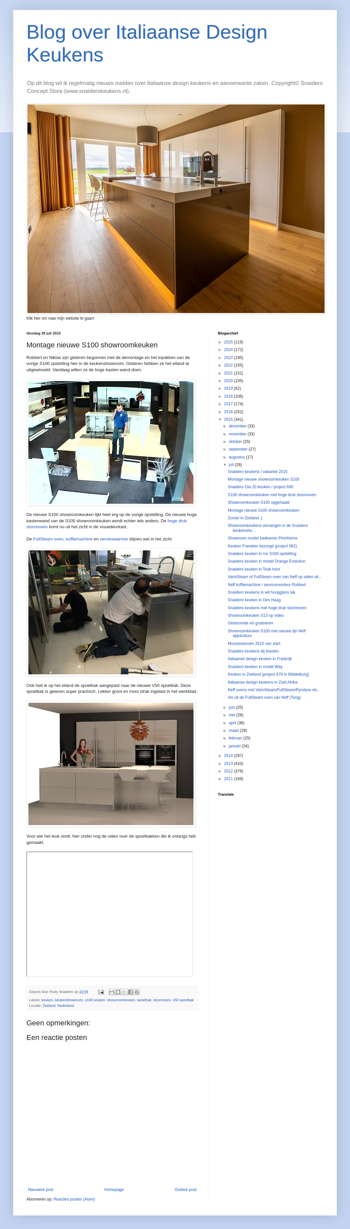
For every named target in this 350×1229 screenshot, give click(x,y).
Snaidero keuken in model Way (255, 666)
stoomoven (162, 1000)
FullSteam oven (48, 538)
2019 (229, 388)
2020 (229, 380)
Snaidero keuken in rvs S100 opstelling (262, 553)
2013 (229, 763)
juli (232, 464)
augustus (237, 457)
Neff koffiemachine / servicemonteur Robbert (267, 584)
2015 (229, 419)
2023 (229, 357)
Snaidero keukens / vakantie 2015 (258, 471)
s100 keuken (95, 1000)
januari (235, 746)
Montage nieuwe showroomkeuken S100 (263, 479)
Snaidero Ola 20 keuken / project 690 (260, 487)
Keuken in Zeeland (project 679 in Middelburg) (268, 674)
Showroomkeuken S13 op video (256, 615)
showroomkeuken (121, 1000)
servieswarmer (114, 538)
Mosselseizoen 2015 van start (254, 643)
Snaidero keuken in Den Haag (254, 600)
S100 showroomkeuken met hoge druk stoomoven (272, 495)
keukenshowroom (69, 1000)
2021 (229, 373)
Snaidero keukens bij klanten (253, 651)
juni (232, 707)
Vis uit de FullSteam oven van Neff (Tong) (264, 697)
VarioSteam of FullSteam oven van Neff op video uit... (275, 577)
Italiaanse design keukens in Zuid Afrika (263, 682)
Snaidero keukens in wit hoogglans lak (261, 592)
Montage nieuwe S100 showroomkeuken (263, 510)
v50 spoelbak (183, 1000)
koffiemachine (79, 538)
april (233, 723)
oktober (236, 441)
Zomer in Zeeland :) (245, 518)
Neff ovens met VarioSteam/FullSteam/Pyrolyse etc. (273, 690)
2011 (229, 778)
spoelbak (144, 1000)
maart (234, 730)
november (238, 434)
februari (236, 738)
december (238, 426)
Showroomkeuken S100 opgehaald (259, 502)
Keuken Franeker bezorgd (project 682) (262, 546)
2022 (229, 365)
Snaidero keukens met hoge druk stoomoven (267, 608)
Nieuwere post (40, 1189)
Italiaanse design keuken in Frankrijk (260, 658)
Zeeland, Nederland (58, 1006)
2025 (229, 342)
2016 (229, 412)
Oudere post (185, 1189)
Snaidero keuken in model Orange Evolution (266, 561)
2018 (229, 396)
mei (232, 715)
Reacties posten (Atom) (74, 1199)
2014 (229, 755)
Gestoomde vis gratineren (250, 623)
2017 (229, 404)
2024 (229, 349)
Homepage (114, 1189)
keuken (47, 1000)
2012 (229, 771)
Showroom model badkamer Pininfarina (262, 538)
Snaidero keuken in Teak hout (254, 569)
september (239, 449)
